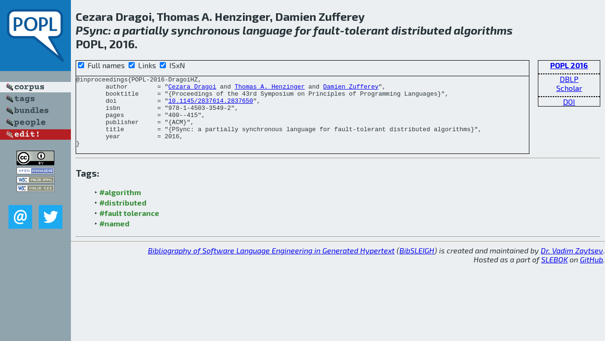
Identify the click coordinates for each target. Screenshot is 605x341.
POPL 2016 (569, 65)
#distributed (123, 216)
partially (145, 30)
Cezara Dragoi (192, 89)
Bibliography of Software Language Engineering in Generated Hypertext (271, 264)
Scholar (569, 87)
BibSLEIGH (416, 264)
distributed (421, 30)
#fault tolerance (129, 227)
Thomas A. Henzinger (269, 89)
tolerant (367, 30)
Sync (95, 30)
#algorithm (120, 206)
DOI (569, 101)
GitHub (591, 273)
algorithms (483, 30)
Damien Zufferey (351, 89)
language (267, 30)
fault (326, 30)
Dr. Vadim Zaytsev (572, 264)
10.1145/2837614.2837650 (210, 106)
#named (114, 237)
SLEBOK (554, 273)
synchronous (205, 30)
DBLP (569, 78)
